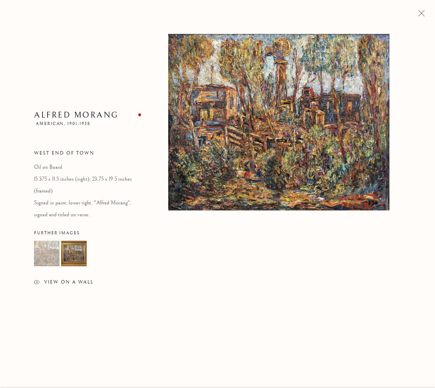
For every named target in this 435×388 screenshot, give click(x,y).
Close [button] (420, 15)
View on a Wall (63, 284)
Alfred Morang (76, 116)
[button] (46, 254)
